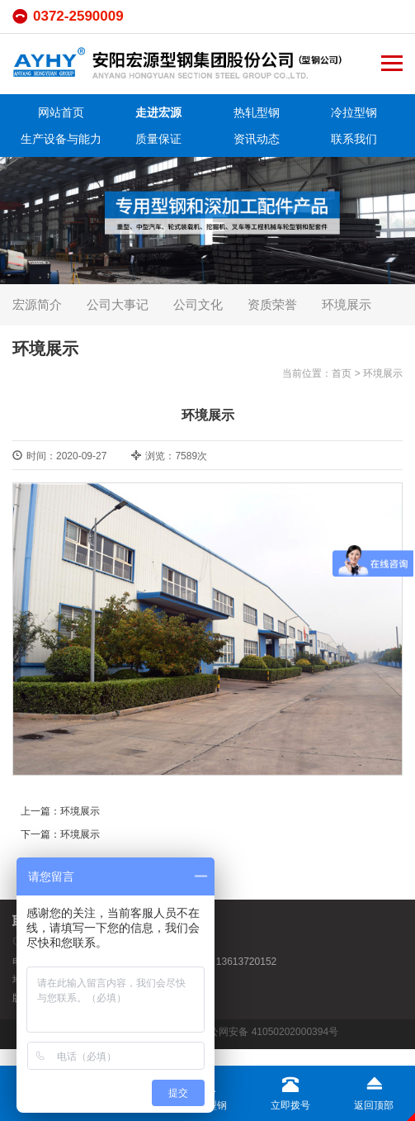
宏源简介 (37, 304)
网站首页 (61, 112)
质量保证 (158, 138)
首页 (341, 373)
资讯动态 (256, 138)
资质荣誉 (272, 304)
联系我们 (354, 138)
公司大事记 (118, 304)
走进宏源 (158, 112)
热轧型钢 (256, 112)
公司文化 (198, 304)
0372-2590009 (78, 16)
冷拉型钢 (354, 112)
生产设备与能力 (61, 138)
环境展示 (346, 304)
